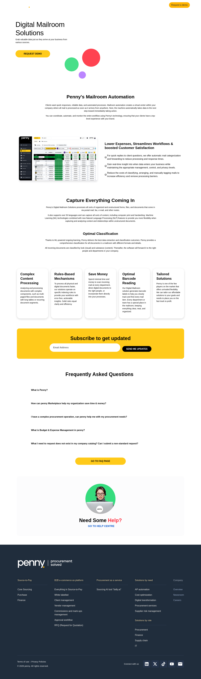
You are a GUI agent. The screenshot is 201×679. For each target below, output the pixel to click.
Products (40, 4)
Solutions (54, 4)
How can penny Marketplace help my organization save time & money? (68, 403)
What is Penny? (39, 390)
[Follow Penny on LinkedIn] (146, 664)
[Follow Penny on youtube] (171, 664)
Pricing (98, 5)
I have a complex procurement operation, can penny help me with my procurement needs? (79, 417)
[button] (100, 390)
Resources (70, 4)
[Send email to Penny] (180, 664)
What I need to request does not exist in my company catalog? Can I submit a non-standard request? (84, 443)
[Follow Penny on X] (155, 664)
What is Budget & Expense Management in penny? (58, 430)
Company (85, 4)
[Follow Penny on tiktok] (163, 664)
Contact (107, 5)
